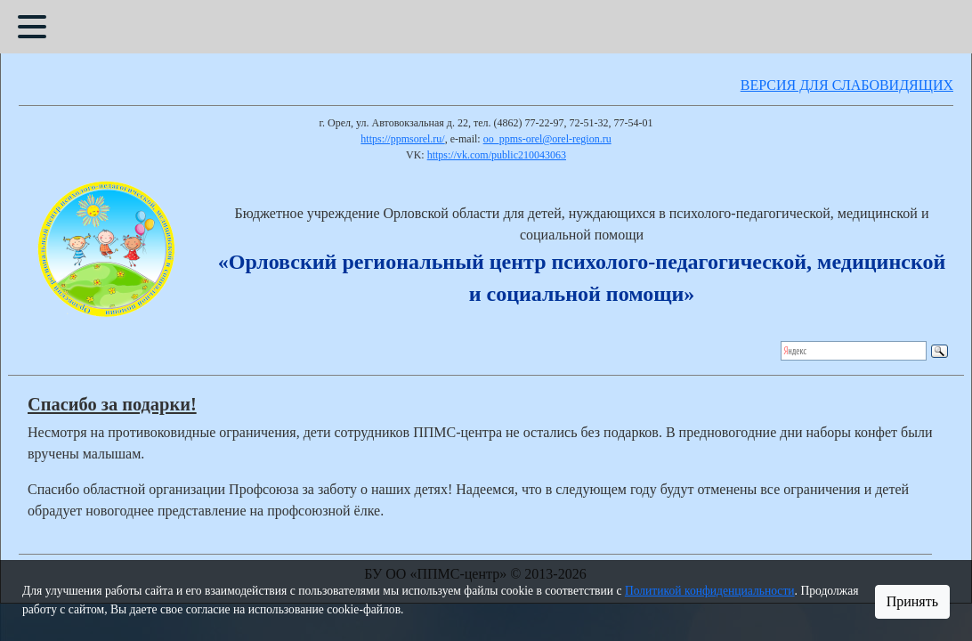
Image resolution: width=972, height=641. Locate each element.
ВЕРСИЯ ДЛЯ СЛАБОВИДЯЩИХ (847, 85)
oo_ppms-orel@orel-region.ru (547, 139)
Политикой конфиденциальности (710, 590)
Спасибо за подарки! (112, 404)
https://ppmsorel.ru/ (402, 139)
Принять (912, 601)
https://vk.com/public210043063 (496, 155)
